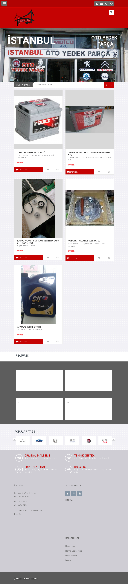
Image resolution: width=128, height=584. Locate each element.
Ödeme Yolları (71, 556)
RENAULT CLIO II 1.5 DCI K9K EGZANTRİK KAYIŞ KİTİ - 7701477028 (37, 242)
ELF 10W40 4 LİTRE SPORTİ (28, 327)
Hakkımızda (70, 546)
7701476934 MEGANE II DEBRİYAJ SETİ (85, 241)
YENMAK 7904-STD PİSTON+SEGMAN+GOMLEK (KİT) (89, 153)
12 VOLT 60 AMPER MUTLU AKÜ (30, 152)
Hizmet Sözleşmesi (73, 551)
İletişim (68, 560)
